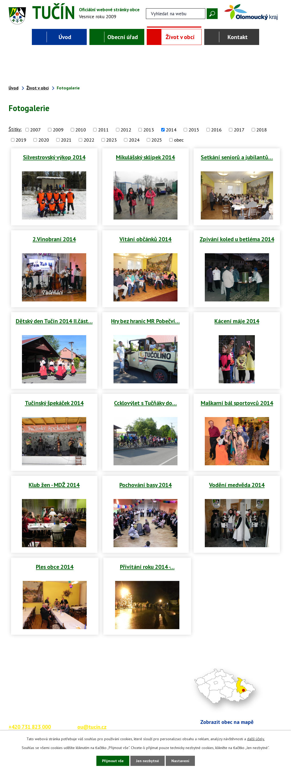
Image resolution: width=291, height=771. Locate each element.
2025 (156, 140)
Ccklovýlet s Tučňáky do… (145, 403)
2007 (35, 130)
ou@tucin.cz (92, 726)
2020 (43, 140)
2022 (89, 140)
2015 (193, 130)
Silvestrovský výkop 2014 (54, 157)
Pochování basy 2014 (145, 485)
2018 (261, 130)
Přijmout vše (113, 760)
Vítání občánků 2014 (145, 239)
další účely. (256, 738)
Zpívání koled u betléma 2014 (237, 239)
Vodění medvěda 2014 (236, 485)
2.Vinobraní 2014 (54, 239)
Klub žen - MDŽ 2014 (54, 485)
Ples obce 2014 (54, 566)
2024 (134, 140)
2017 (239, 130)
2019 (21, 140)
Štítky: (15, 129)
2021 (66, 140)
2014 (171, 130)
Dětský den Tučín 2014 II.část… (54, 321)
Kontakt (238, 37)
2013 (148, 130)
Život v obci (180, 37)
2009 (58, 130)
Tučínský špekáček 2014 (54, 403)
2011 (103, 130)
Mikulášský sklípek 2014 (145, 157)
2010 (80, 130)
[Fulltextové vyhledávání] (175, 13)
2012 (125, 130)
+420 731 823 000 (30, 726)
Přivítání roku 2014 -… (147, 566)
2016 (216, 130)
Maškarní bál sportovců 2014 (237, 403)
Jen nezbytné (147, 760)
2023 (111, 140)
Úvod (65, 37)
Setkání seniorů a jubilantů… (237, 157)
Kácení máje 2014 (236, 321)
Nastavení (180, 760)
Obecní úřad (122, 37)
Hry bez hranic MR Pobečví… (145, 321)
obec (179, 140)
